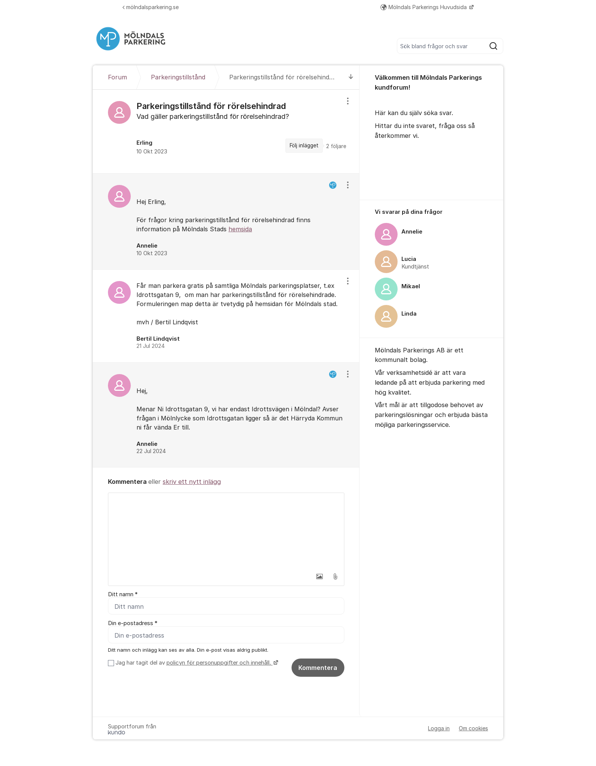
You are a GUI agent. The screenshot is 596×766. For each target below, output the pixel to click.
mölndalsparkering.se (150, 7)
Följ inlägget (304, 145)
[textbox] (226, 531)
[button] (319, 576)
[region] (226, 131)
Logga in (439, 728)
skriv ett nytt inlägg (192, 481)
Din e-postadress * (132, 623)
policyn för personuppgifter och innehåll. (219, 662)
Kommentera (317, 667)
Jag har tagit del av (196, 662)
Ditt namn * (123, 594)
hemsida (240, 229)
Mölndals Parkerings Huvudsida (424, 7)
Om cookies (473, 728)
